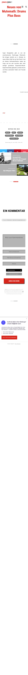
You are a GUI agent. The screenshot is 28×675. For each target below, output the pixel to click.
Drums (20, 132)
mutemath (19, 135)
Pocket (24, 151)
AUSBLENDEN (16, 181)
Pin (17, 151)
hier (23, 291)
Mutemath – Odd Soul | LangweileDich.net (16, 220)
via (4, 113)
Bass (13, 132)
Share (10, 151)
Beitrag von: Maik (14, 129)
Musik (8, 132)
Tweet (3, 151)
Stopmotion (14, 138)
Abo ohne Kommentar (14, 274)
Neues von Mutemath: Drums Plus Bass (14, 11)
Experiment (9, 135)
